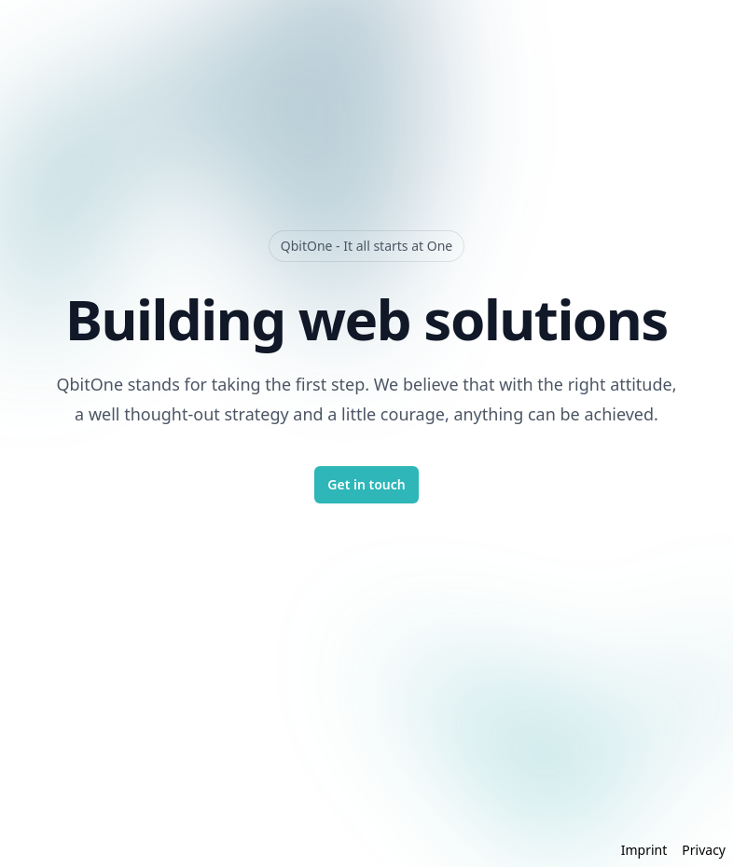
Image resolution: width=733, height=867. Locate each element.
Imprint (644, 850)
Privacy (704, 850)
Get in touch (366, 484)
